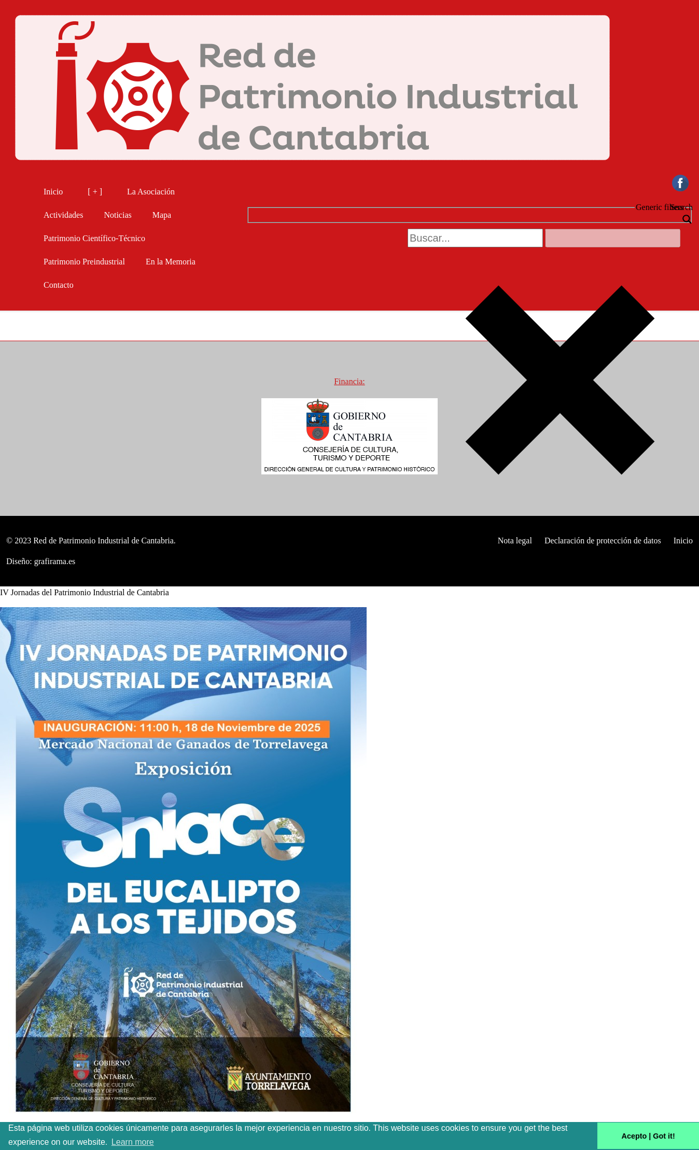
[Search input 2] (475, 238)
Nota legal (515, 540)
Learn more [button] (132, 1142)
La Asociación (151, 191)
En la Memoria (170, 261)
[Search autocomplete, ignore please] (612, 238)
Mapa (161, 215)
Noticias (117, 215)
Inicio (53, 191)
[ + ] (94, 191)
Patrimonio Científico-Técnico (94, 238)
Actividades (63, 215)
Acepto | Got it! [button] (648, 1136)
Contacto (63, 285)
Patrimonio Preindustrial (84, 261)
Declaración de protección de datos (602, 540)
